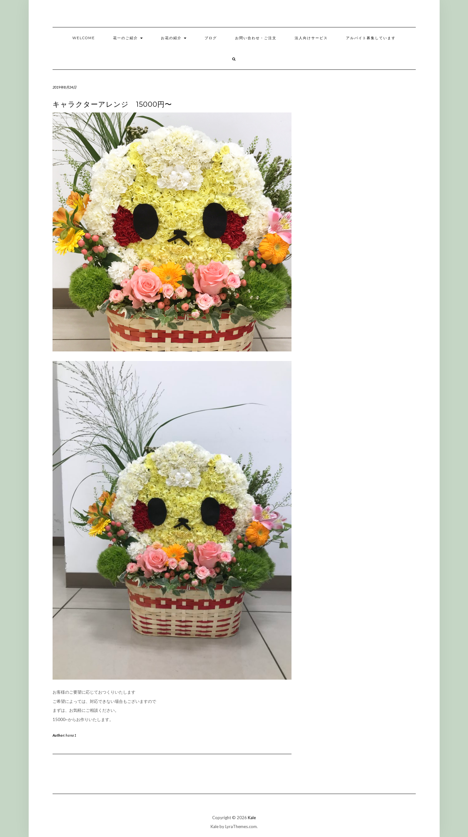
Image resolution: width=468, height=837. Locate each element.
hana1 (71, 735)
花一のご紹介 (128, 38)
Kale (252, 817)
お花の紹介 (173, 38)
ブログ (211, 38)
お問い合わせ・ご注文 (256, 38)
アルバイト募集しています (371, 38)
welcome (83, 38)
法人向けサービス (311, 38)
